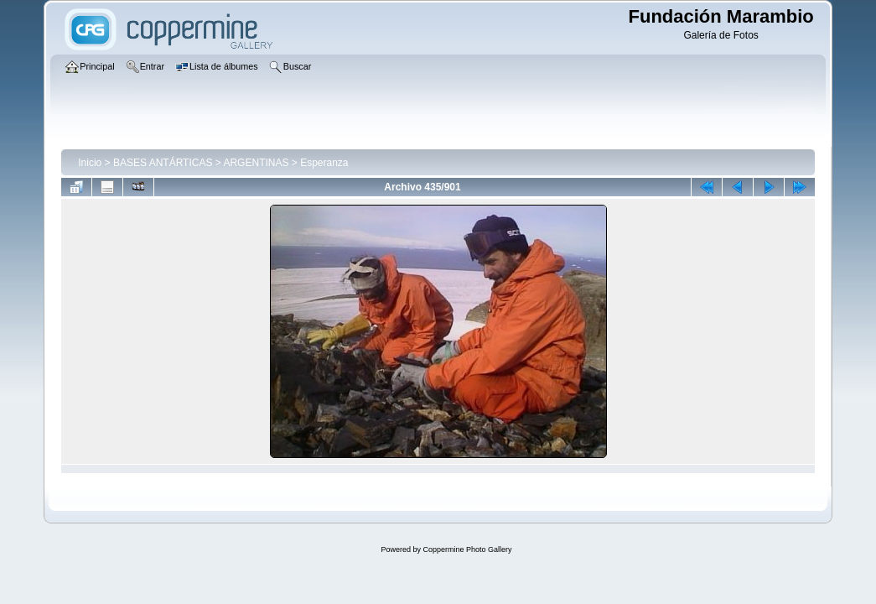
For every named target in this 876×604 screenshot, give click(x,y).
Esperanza (324, 163)
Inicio (89, 163)
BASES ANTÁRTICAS (162, 163)
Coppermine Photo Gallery (466, 549)
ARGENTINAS (255, 163)
